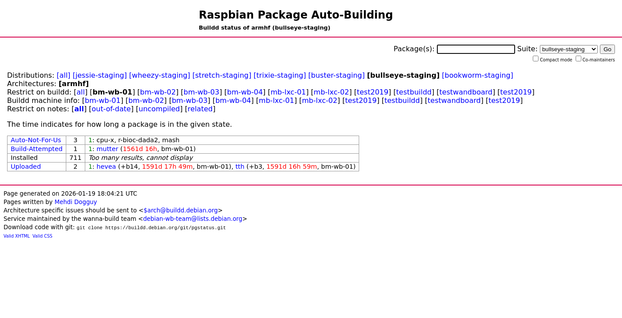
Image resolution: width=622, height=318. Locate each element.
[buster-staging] (336, 75)
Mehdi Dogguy (75, 202)
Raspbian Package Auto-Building (296, 15)
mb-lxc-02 (331, 92)
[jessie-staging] (99, 75)
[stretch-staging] (222, 75)
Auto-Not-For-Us (36, 140)
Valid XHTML (17, 236)
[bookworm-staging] (477, 75)
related (200, 109)
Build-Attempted (37, 148)
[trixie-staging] (280, 75)
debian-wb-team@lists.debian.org (193, 219)
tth (239, 166)
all (80, 92)
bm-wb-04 (245, 92)
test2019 (372, 92)
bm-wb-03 (202, 92)
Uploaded (26, 166)
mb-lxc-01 (288, 92)
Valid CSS (43, 236)
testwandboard (466, 92)
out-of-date (111, 109)
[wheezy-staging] (159, 75)
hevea (106, 166)
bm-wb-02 (158, 92)
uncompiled (159, 109)
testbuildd (414, 92)
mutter (107, 148)
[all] (63, 75)
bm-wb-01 (103, 100)
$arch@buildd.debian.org (181, 210)
